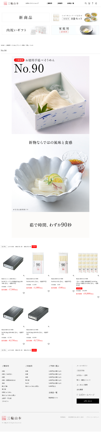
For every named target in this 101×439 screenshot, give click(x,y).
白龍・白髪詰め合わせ (9, 380)
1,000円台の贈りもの (55, 371)
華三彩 (4, 389)
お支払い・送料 (82, 375)
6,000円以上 (52, 386)
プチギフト (5, 401)
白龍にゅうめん (6, 392)
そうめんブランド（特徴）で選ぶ (20, 45)
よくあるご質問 (82, 385)
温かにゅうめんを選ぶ (9, 395)
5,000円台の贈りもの (55, 383)
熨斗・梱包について (84, 380)
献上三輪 (4, 386)
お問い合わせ (88, 401)
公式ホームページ (86, 394)
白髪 (3, 377)
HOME (2, 45)
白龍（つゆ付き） (7, 374)
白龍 (3, 371)
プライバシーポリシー (92, 417)
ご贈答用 (49, 3)
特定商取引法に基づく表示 (76, 417)
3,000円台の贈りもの (55, 377)
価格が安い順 (18, 246)
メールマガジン (82, 366)
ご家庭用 (59, 3)
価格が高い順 (27, 246)
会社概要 (80, 389)
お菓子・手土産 (6, 398)
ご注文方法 (80, 370)
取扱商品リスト (53, 397)
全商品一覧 (70, 3)
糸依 (3, 383)
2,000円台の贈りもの (55, 374)
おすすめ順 (11, 246)
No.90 (27, 383)
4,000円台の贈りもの (55, 380)
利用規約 (62, 417)
